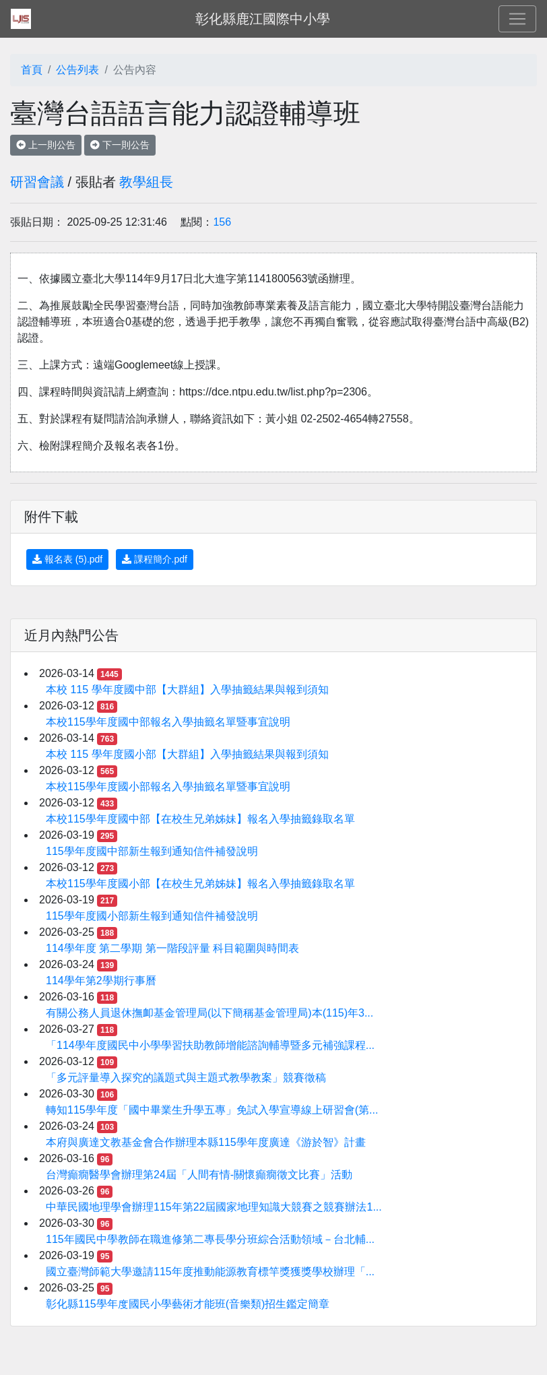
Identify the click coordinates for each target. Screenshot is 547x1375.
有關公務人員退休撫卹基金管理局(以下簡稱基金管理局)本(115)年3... (209, 1013)
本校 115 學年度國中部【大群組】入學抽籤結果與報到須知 (187, 689)
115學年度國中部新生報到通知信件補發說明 (152, 851)
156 (222, 222)
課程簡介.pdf (154, 559)
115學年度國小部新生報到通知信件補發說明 (152, 916)
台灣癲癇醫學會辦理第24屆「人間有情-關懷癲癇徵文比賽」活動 (199, 1174)
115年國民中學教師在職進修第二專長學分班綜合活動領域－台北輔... (210, 1239)
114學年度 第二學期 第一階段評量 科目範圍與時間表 (172, 948)
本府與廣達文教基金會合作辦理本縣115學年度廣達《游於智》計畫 (206, 1142)
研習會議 (37, 181)
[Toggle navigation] (517, 18)
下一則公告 (120, 144)
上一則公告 (45, 144)
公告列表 (77, 69)
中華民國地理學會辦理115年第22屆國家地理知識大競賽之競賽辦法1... (214, 1207)
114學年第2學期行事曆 (101, 980)
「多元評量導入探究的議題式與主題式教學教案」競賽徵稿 (186, 1077)
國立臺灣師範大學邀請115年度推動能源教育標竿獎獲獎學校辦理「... (210, 1271)
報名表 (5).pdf (67, 559)
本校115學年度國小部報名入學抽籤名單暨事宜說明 (168, 786)
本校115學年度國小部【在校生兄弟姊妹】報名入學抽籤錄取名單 (200, 883)
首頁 (31, 69)
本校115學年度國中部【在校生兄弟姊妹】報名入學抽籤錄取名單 (200, 819)
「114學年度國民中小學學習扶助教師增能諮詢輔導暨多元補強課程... (210, 1045)
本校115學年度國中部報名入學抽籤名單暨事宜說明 (168, 722)
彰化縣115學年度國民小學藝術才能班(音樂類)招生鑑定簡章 (187, 1304)
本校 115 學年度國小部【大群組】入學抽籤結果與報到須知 (187, 754)
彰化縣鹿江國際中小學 (262, 18)
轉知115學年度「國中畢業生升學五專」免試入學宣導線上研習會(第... (212, 1110)
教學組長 (146, 181)
